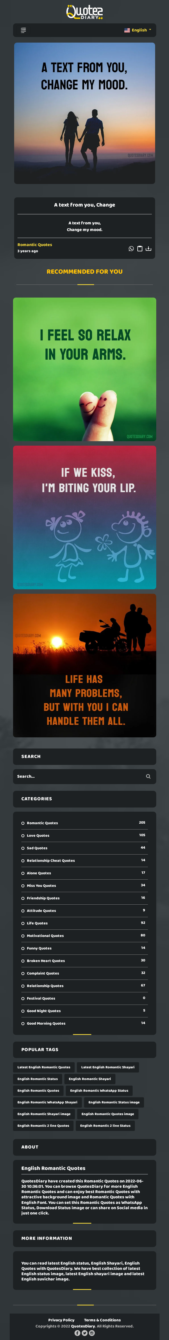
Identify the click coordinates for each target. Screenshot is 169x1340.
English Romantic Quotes (38, 1091)
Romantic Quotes (34, 245)
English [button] (136, 30)
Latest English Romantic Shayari (108, 1067)
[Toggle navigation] (23, 30)
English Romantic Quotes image (108, 1114)
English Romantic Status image (114, 1102)
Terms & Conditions (102, 1320)
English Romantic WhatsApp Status (99, 1091)
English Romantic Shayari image (43, 1114)
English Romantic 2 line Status (105, 1126)
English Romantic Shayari (90, 1079)
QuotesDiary (83, 1326)
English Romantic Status (37, 1079)
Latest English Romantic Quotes (43, 1067)
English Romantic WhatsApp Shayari (47, 1102)
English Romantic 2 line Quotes (43, 1126)
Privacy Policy (61, 1320)
